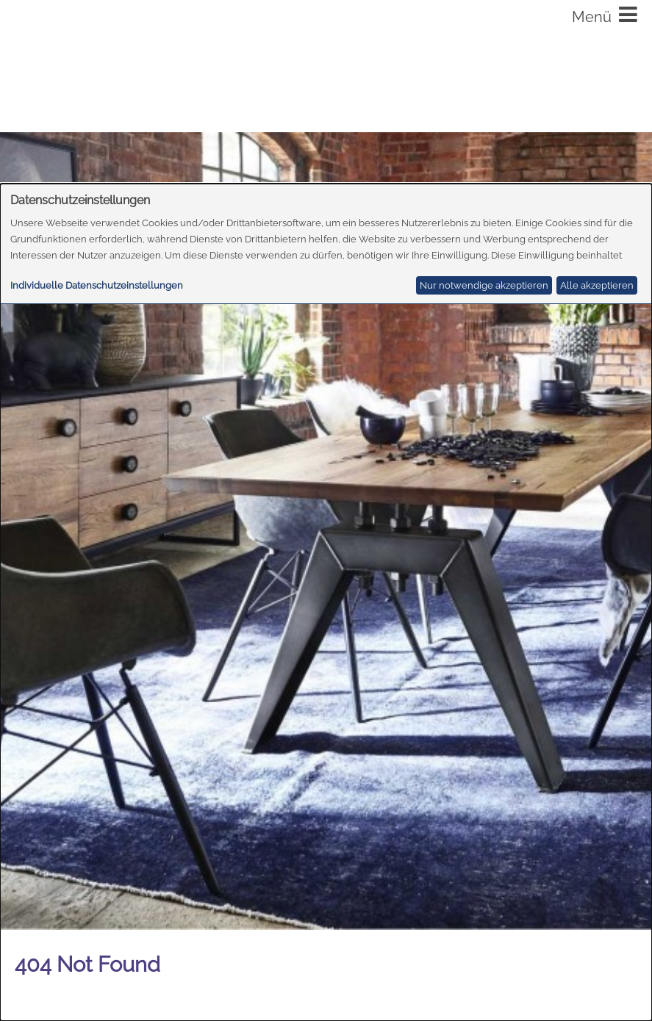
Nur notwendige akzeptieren (484, 285)
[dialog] (326, 602)
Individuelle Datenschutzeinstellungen (96, 285)
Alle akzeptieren (597, 285)
